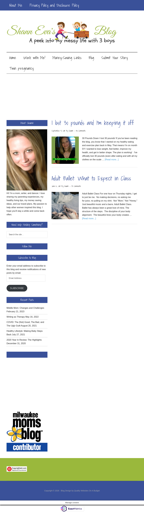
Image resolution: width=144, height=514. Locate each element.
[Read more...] (111, 160)
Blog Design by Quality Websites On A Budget (80, 491)
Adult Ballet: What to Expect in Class (91, 178)
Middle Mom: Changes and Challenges (25, 308)
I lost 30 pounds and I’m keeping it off (93, 123)
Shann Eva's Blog (72, 33)
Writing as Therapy (16, 317)
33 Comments (76, 186)
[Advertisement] (72, 94)
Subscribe (17, 288)
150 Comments (81, 130)
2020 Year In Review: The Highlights (24, 340)
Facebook (27, 355)
